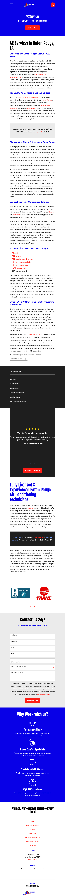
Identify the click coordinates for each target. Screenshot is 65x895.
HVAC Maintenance (32, 826)
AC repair (51, 212)
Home (32, 822)
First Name (14, 635)
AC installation (16, 256)
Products (32, 830)
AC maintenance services (35, 335)
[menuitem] (32, 379)
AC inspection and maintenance (22, 259)
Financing (32, 834)
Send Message (32, 701)
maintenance (31, 108)
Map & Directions (32, 860)
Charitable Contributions (32, 837)
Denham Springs (47, 100)
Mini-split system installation (21, 262)
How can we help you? (17, 672)
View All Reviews (32, 470)
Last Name (14, 641)
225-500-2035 (32, 886)
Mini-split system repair (20, 265)
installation (16, 215)
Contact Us (32, 28)
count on (30, 508)
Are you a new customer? (18, 666)
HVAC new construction (19, 268)
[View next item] (34, 464)
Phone (12, 647)
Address (13, 660)
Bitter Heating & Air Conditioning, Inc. (30, 97)
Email (12, 654)
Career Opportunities (32, 841)
